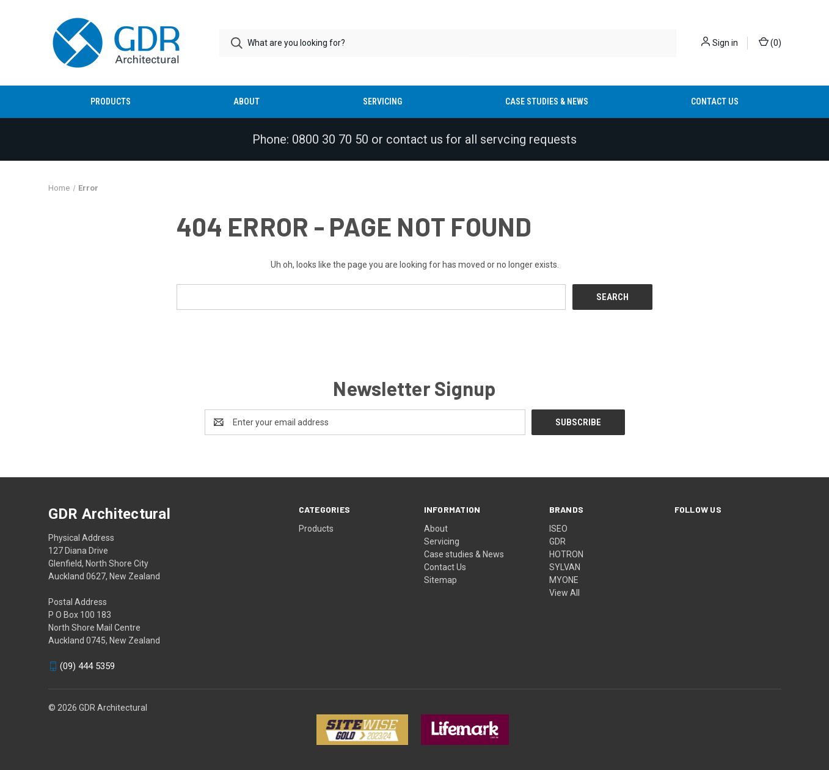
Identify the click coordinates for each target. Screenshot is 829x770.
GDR (557, 541)
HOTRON (566, 554)
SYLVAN (564, 566)
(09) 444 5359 (87, 666)
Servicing (382, 101)
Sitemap (440, 579)
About (246, 101)
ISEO (558, 528)
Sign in (725, 43)
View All (564, 592)
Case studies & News (546, 101)
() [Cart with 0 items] (770, 42)
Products (110, 101)
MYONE (564, 579)
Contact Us (715, 101)
